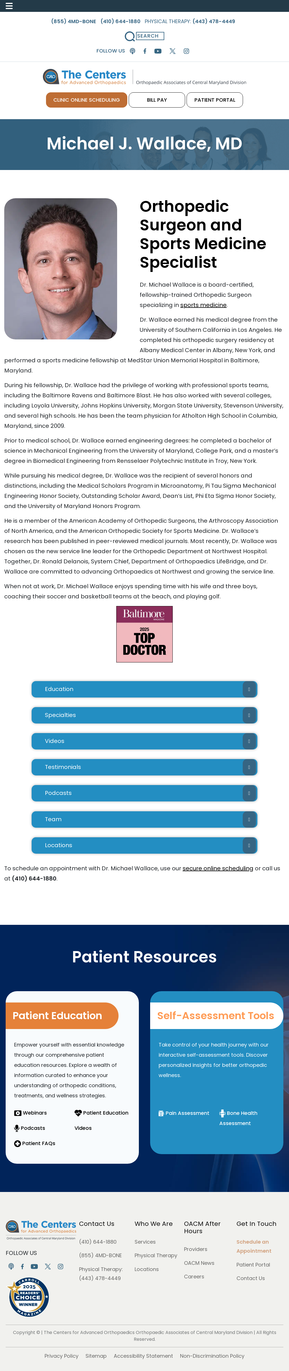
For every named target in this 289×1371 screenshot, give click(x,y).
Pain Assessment (184, 1113)
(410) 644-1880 (98, 1241)
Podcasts (29, 1128)
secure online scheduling (218, 868)
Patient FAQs (34, 1143)
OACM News (199, 1263)
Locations (147, 1269)
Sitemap (96, 1355)
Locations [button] (150, 845)
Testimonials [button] (150, 767)
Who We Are (154, 1223)
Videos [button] (150, 741)
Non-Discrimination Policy (212, 1355)
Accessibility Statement (143, 1355)
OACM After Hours (202, 1227)
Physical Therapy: (190, 21)
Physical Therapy (156, 1255)
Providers (195, 1249)
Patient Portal (253, 1264)
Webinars (30, 1112)
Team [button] (150, 819)
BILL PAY (157, 99)
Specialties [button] (150, 715)
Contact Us (96, 1223)
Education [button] (150, 689)
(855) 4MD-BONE (100, 1255)
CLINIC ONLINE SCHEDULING (86, 99)
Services (145, 1241)
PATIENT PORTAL (214, 99)
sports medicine (203, 305)
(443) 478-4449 (100, 1278)
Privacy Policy (61, 1355)
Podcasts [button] (150, 793)
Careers (194, 1276)
